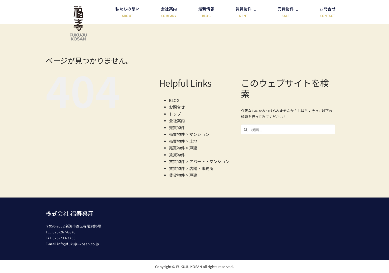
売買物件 (177, 127)
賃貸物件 (177, 155)
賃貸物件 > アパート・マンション (199, 161)
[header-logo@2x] (78, 7)
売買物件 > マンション (189, 134)
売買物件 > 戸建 (183, 148)
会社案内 (177, 121)
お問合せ (177, 107)
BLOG (174, 100)
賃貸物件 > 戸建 (183, 175)
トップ (175, 114)
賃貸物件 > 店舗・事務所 (191, 168)
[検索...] (288, 129)
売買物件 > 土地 (183, 141)
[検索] (246, 129)
